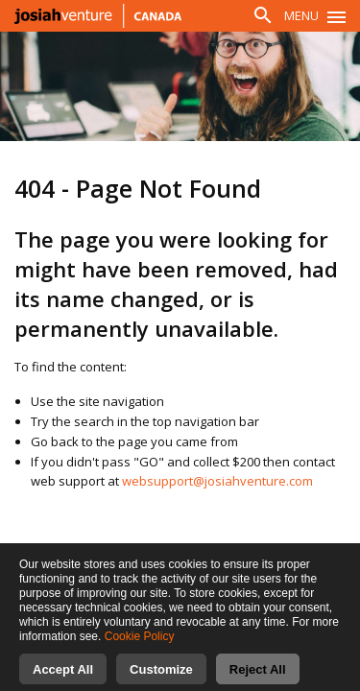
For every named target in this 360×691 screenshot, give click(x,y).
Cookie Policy (140, 650)
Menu (301, 15)
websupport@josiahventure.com (217, 480)
